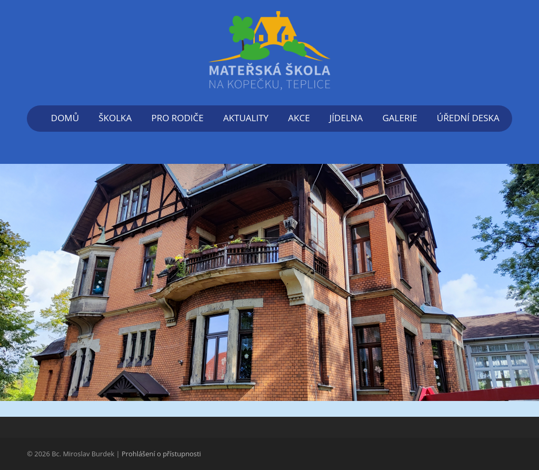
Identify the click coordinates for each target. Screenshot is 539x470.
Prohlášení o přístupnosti (161, 453)
